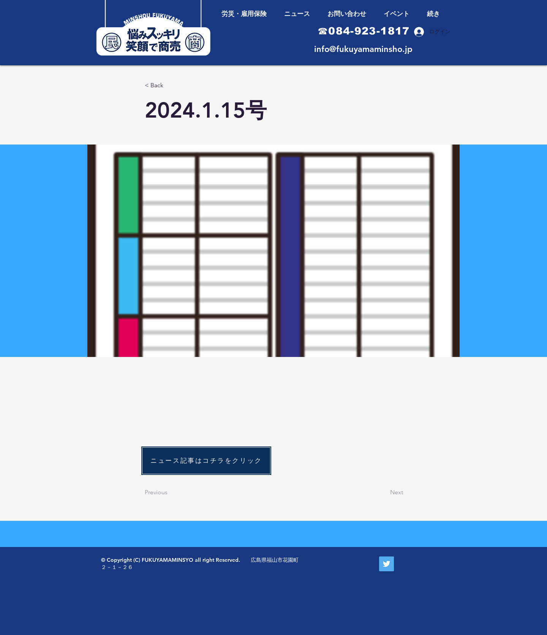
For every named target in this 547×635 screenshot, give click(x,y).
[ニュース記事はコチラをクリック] (206, 460)
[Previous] (170, 492)
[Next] (384, 492)
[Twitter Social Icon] (386, 563)
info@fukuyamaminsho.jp (363, 49)
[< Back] (170, 85)
